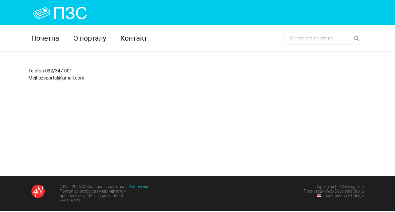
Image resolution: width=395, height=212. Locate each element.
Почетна (45, 38)
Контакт (133, 38)
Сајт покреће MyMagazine (339, 186)
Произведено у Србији (340, 195)
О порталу (89, 38)
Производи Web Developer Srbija (334, 191)
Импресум (138, 186)
